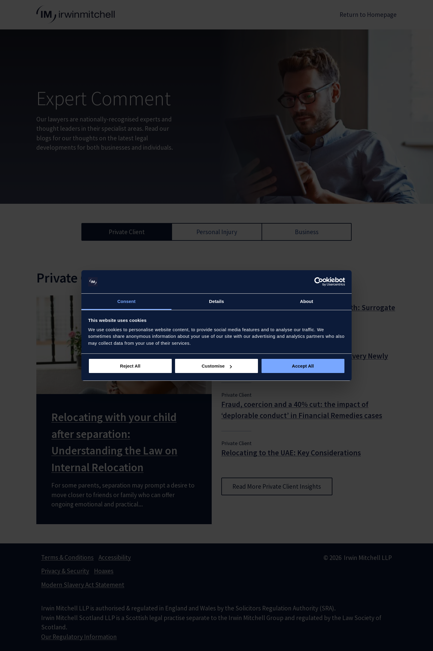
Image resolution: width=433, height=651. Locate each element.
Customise (216, 365)
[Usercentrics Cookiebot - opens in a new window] (318, 281)
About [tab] (306, 301)
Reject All (130, 365)
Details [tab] (216, 301)
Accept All (303, 365)
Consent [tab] (126, 301)
